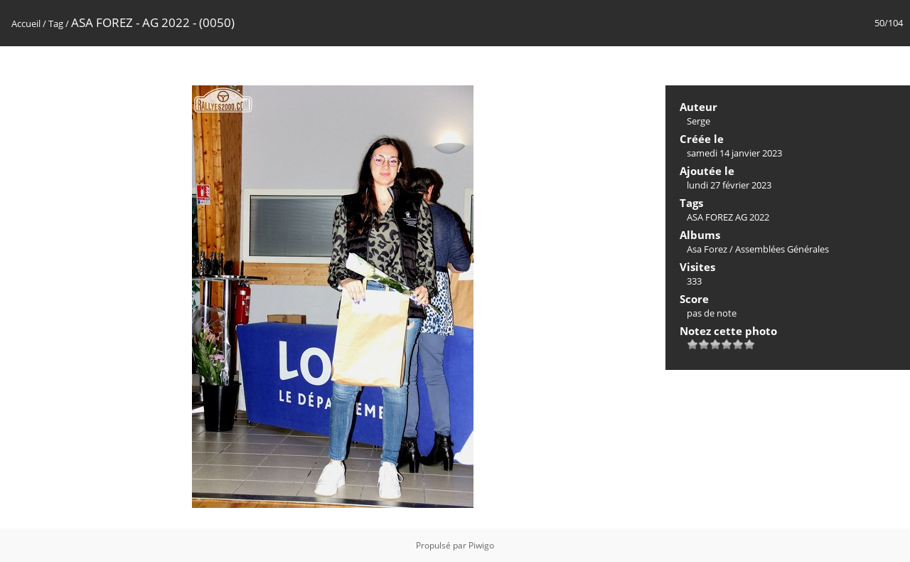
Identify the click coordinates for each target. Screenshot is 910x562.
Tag (55, 23)
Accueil (26, 23)
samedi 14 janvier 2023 (734, 153)
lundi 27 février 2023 (729, 185)
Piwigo (481, 545)
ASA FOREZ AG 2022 (728, 217)
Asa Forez (707, 249)
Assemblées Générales (782, 249)
